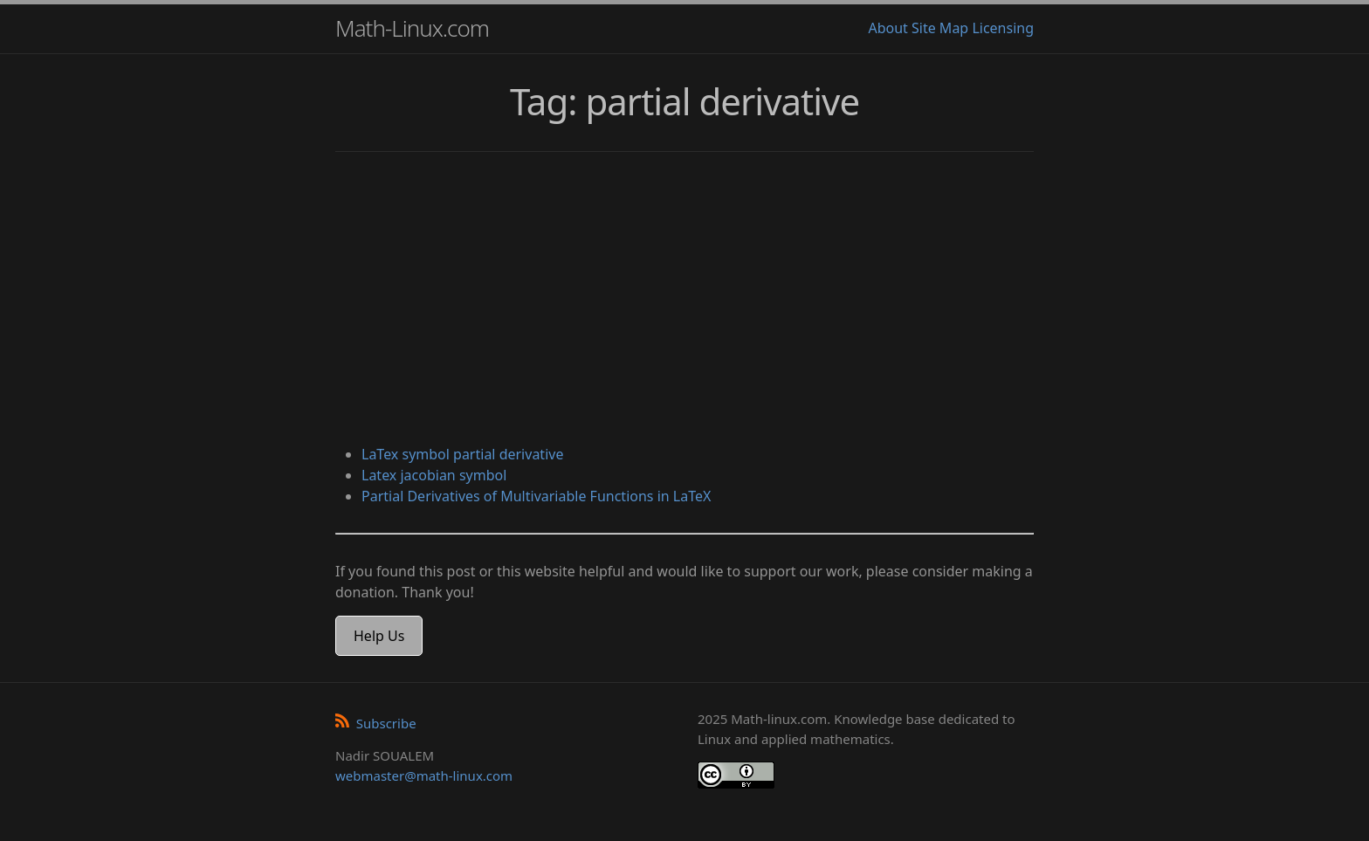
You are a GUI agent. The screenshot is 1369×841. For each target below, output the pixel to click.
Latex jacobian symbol (433, 475)
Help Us (379, 635)
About (887, 28)
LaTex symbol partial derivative (462, 454)
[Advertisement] (684, 300)
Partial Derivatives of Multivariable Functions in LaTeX (536, 496)
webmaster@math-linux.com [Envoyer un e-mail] (424, 775)
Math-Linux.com (412, 28)
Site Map (940, 28)
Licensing (1003, 28)
